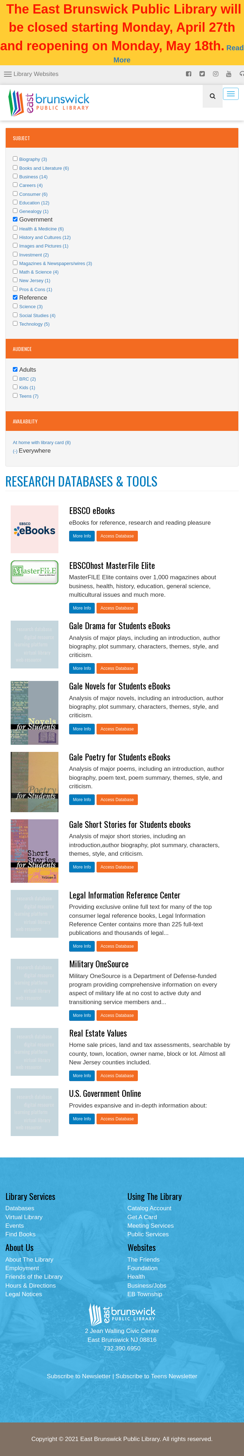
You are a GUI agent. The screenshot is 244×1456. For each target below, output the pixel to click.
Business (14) (33, 176)
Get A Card (142, 1217)
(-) (16, 451)
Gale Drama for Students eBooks (119, 625)
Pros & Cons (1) (35, 289)
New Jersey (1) (34, 280)
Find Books (20, 1234)
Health (136, 1276)
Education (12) (34, 202)
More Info (82, 536)
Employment (22, 1268)
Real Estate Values (98, 1032)
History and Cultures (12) (45, 237)
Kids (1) (27, 387)
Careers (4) (31, 185)
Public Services (148, 1234)
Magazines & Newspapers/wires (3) (55, 263)
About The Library (29, 1259)
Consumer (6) (33, 194)
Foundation (143, 1268)
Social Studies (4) (37, 315)
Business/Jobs (147, 1285)
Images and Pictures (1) (43, 246)
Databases (19, 1208)
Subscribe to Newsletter (79, 1376)
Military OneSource (99, 963)
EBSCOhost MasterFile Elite (112, 565)
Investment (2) (34, 255)
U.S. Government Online (105, 1092)
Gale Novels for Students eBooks (119, 685)
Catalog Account (150, 1208)
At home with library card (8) (42, 442)
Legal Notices (23, 1294)
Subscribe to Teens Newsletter (156, 1376)
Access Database (117, 536)
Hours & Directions (30, 1285)
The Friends (144, 1259)
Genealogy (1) (33, 211)
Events (14, 1225)
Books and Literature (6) (44, 168)
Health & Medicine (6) (41, 228)
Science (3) (31, 306)
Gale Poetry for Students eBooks (119, 756)
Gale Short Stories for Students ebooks (130, 824)
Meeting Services (151, 1225)
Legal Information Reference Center (125, 894)
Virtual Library (24, 1217)
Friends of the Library (34, 1276)
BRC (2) (27, 379)
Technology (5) (34, 324)
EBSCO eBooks (92, 510)
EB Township (145, 1294)
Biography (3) (33, 159)
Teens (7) (28, 396)
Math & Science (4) (39, 272)
